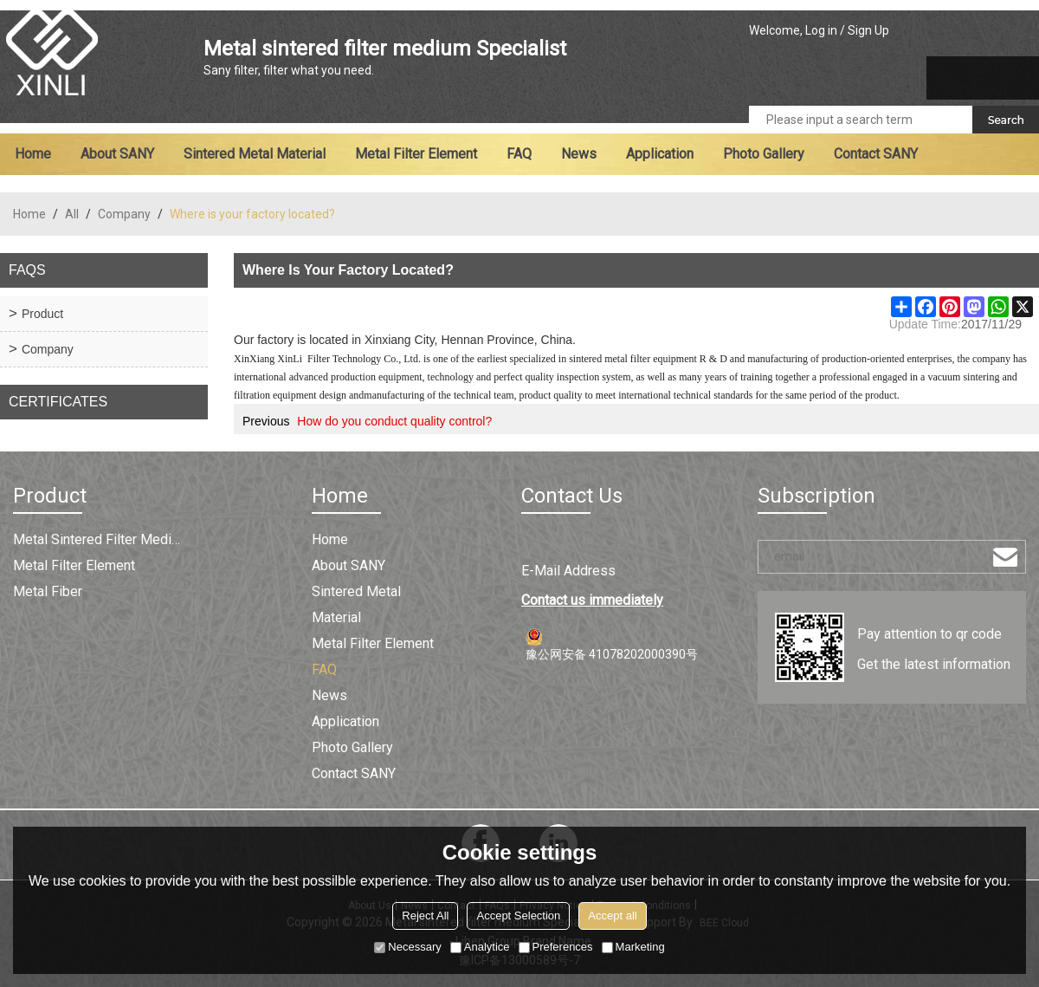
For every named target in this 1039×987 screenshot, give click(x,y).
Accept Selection (518, 915)
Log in (821, 30)
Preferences (556, 946)
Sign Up (868, 30)
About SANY (117, 154)
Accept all (612, 915)
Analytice (480, 946)
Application (660, 154)
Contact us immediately (592, 600)
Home (33, 154)
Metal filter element (416, 154)
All (72, 214)
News (579, 154)
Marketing (633, 946)
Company (124, 214)
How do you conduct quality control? (394, 421)
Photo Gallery (763, 154)
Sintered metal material (255, 154)
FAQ (519, 154)
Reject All (425, 915)
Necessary (407, 946)
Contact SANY (876, 154)
